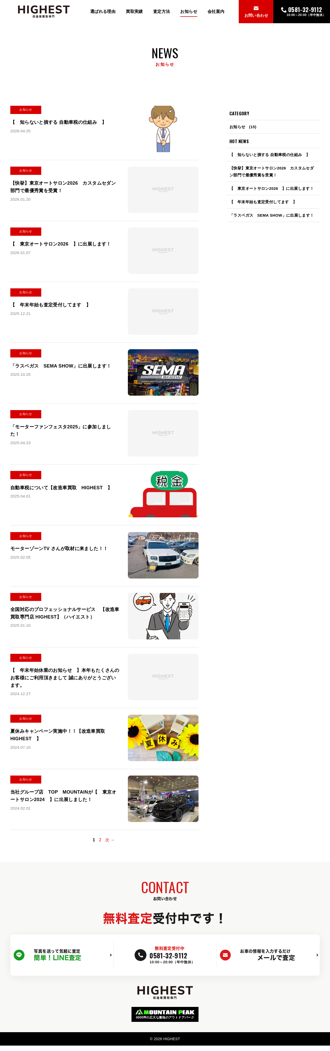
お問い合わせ (256, 15)
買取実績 (134, 11)
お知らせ (188, 11)
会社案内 (216, 11)
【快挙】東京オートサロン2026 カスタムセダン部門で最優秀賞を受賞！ (271, 171)
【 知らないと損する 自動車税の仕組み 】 (269, 154)
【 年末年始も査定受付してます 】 (263, 202)
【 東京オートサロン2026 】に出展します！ (271, 188)
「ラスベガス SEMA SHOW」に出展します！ (271, 215)
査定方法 (161, 11)
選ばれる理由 (103, 11)
